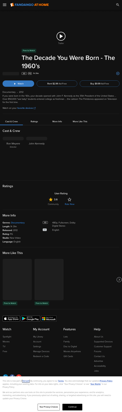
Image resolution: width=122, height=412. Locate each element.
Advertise (98, 361)
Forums (97, 351)
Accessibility (100, 366)
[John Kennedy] (36, 157)
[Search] (118, 5)
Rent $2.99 (57, 83)
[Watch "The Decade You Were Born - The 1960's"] (18, 83)
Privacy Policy (106, 381)
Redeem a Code (41, 356)
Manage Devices (41, 351)
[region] (61, 394)
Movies (6, 341)
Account (37, 341)
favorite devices (26, 108)
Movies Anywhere (72, 351)
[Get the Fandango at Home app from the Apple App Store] (11, 318)
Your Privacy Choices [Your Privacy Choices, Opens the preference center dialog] (48, 407)
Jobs (96, 371)
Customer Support (103, 346)
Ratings (34, 121)
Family (67, 341)
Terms (61, 381)
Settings (37, 346)
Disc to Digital (70, 346)
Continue (72, 407)
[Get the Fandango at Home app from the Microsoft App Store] (49, 318)
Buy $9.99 (99, 83)
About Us (98, 336)
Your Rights (95, 384)
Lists (66, 336)
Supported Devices (103, 341)
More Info (57, 121)
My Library (38, 336)
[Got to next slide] (119, 279)
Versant (25, 381)
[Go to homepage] (29, 5)
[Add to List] (117, 73)
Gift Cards (68, 356)
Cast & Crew (11, 121)
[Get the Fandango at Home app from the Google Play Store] (30, 318)
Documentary (18, 222)
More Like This (80, 121)
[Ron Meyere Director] (13, 157)
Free (5, 351)
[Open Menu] (4, 5)
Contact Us (99, 356)
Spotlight (7, 336)
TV (4, 346)
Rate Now (69, 204)
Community (53, 204)
